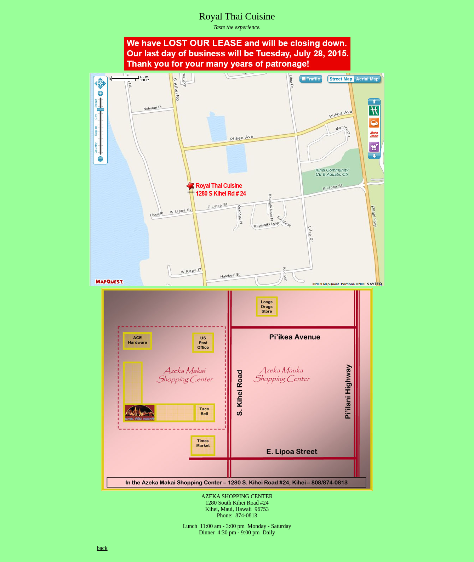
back (102, 548)
